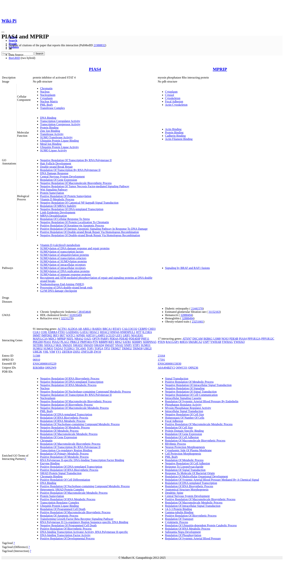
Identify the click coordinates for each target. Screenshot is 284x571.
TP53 (107, 348)
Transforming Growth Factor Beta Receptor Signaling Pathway (76, 518)
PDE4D (123, 338)
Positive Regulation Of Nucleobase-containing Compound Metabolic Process (85, 486)
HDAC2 (104, 332)
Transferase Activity (52, 134)
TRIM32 (127, 348)
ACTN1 (62, 328)
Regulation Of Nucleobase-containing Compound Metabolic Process (80, 424)
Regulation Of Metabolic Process (59, 430)
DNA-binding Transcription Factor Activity (65, 535)
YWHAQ (239, 341)
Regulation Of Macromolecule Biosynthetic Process (70, 443)
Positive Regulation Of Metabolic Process (64, 456)
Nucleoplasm (47, 94)
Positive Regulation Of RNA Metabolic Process (67, 499)
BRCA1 (107, 328)
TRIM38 (138, 348)
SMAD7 (109, 345)
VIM (52, 351)
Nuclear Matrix (49, 101)
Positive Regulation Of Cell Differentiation (65, 479)
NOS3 (225, 338)
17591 (161, 359)
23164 (161, 355)
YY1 (58, 351)
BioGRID (14, 57)
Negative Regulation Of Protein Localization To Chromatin (74, 222)
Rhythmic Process (175, 443)
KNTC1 (71, 335)
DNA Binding (48, 117)
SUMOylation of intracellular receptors (63, 264)
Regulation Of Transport (179, 518)
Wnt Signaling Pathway (54, 189)
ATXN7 (187, 338)
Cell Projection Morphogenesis (183, 453)
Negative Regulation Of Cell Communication (191, 394)
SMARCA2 (195, 341)
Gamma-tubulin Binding (179, 512)
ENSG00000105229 (44, 363)
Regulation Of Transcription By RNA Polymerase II (70, 170)
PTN (95, 341)
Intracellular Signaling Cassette (183, 398)
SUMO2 (38, 348)
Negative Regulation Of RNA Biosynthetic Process (69, 378)
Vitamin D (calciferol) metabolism (60, 245)
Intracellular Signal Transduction (184, 411)
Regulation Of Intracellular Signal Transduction (192, 505)
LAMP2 (100, 335)
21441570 (197, 308)
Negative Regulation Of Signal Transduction (191, 391)
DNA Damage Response (54, 173)
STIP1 (136, 345)
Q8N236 (193, 367)
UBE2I (147, 348)
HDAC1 (94, 332)
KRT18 (90, 335)
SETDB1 (38, 345)
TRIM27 (116, 348)
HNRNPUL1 (127, 332)
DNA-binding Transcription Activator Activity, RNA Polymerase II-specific (84, 531)
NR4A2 (78, 338)
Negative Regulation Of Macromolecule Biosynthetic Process (76, 183)
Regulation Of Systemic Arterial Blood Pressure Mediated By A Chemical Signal (212, 479)
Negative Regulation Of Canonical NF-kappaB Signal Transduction (79, 202)
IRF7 (63, 335)
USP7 (206, 341)
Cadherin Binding (175, 135)
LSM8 (217, 338)
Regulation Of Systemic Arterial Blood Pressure (193, 538)
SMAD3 (88, 345)
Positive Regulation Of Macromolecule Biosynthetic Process (75, 512)
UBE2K (37, 351)
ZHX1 (76, 351)
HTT (139, 332)
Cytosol (169, 94)
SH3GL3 (49, 345)
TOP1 (90, 348)
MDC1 (52, 338)
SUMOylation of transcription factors (61, 251)
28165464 (84, 311)
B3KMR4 (38, 367)
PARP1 (105, 338)
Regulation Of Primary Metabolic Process (64, 453)
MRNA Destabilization (53, 215)
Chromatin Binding (51, 476)
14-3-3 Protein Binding (178, 509)
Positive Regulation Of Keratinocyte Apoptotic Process (72, 225)
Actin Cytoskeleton (176, 104)
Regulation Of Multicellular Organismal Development (196, 476)
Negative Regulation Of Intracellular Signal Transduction (198, 385)
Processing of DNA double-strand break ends (66, 287)
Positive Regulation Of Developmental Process (67, 538)
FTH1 (61, 332)
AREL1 (87, 328)
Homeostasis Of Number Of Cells (184, 417)
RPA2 (118, 341)
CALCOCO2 (129, 328)
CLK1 (36, 332)
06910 (36, 359)
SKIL (58, 345)
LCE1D (110, 335)
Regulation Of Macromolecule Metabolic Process (68, 434)
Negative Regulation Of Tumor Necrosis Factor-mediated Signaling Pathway (84, 186)
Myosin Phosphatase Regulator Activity (188, 407)
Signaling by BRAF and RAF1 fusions (187, 267)
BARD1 (97, 328)
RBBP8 (103, 341)
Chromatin (46, 88)
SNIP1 (128, 345)
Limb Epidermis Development (57, 212)
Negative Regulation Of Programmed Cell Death (68, 525)
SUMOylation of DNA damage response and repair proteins (74, 248)
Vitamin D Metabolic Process (57, 199)
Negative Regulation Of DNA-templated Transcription (71, 209)
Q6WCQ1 (181, 367)
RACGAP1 (172, 341)
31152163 (214, 311)
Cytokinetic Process (176, 522)
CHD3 (152, 328)
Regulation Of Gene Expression (58, 179)
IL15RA (147, 332)
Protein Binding (49, 127)
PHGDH (38, 341)
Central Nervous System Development (62, 176)
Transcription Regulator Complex (59, 502)
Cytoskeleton (172, 98)
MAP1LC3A (40, 338)
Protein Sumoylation (52, 192)
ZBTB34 (67, 351)
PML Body (46, 104)
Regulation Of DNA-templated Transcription (66, 414)
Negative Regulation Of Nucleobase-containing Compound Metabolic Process (85, 391)
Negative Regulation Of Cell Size (184, 414)
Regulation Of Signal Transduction (185, 469)
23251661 (197, 321)
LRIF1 (127, 335)
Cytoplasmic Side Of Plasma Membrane (188, 450)
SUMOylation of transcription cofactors (63, 258)
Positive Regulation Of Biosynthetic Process (65, 528)
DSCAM (197, 338)
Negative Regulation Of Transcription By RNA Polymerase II (76, 160)
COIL (44, 332)
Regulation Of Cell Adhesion (182, 437)
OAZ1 (87, 338)
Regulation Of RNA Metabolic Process (62, 420)
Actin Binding (173, 129)
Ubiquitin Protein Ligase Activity (59, 147)
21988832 (99, 45)
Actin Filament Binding (179, 139)
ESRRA (52, 332)
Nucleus (44, 91)
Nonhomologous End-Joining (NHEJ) (62, 284)
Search (13, 40)
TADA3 (58, 348)
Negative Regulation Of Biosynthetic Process (66, 404)
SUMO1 (146, 345)
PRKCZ (75, 341)
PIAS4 (95, 69)
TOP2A (98, 348)
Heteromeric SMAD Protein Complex (62, 489)
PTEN (161, 341)
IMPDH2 (46, 335)
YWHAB (215, 341)
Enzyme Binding (50, 463)
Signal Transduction (176, 378)
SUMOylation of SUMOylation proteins (63, 261)
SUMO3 (48, 348)
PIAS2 (56, 341)
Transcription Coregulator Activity (60, 121)
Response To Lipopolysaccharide (184, 466)
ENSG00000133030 (169, 363)
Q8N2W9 (50, 367)
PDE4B (233, 338)
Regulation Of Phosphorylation (183, 535)
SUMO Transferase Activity (56, 137)
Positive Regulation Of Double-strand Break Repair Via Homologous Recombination (89, 232)
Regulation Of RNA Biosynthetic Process (64, 417)
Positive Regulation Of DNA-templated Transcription (71, 466)
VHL (46, 351)
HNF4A (115, 332)
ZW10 (97, 351)
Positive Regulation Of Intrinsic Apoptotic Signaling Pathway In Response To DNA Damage (94, 228)
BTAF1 (117, 328)
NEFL (70, 338)
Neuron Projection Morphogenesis (185, 447)
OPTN (96, 338)
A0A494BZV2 (166, 367)
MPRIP (220, 69)
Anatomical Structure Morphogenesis (186, 489)
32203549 (75, 315)
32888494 (186, 315)
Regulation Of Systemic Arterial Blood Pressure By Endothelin (201, 401)
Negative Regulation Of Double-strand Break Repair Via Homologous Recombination (90, 235)
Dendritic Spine (174, 492)
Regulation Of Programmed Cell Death (62, 509)
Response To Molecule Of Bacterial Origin (190, 473)
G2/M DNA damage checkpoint (58, 290)
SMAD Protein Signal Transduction (61, 473)
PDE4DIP (134, 338)
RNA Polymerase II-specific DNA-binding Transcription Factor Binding (82, 460)
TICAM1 (80, 348)
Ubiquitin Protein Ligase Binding (59, 140)
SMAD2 (78, 345)
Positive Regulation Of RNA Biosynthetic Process (69, 469)
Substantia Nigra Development (183, 531)
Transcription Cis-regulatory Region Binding (66, 450)
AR (80, 328)
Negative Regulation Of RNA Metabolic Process (68, 385)
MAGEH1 (137, 335)
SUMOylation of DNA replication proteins (65, 271)
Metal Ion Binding (50, 143)
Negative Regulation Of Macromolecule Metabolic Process (74, 407)
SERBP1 (137, 341)
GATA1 (84, 332)
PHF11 (145, 338)
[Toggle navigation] (2, 32)
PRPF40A (86, 341)
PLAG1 (65, 341)
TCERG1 (69, 348)
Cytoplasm (46, 98)
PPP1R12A (253, 338)
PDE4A (114, 338)
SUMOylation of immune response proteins (65, 274)
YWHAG (227, 341)
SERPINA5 (149, 341)
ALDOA (72, 328)
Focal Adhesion (174, 101)
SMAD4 (99, 345)
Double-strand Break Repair (56, 166)
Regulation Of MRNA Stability (58, 205)
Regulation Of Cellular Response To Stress (65, 218)
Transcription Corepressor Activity (60, 124)
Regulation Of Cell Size (179, 427)
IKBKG (208, 338)
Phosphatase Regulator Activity (183, 404)
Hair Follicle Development (55, 163)
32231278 (66, 318)
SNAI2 (119, 345)
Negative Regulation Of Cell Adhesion (187, 463)
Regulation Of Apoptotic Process (59, 515)
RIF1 (111, 341)
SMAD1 (67, 345)
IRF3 (56, 335)
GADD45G (72, 332)
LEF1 (118, 335)
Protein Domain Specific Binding (184, 430)
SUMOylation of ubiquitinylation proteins (64, 254)
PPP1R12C (267, 338)
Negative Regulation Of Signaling (184, 388)
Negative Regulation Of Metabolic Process (65, 427)
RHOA (184, 341)
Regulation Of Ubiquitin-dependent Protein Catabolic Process (201, 525)
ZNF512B (87, 351)
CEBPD (142, 328)
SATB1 (127, 341)
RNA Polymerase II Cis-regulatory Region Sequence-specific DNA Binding (84, 522)
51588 (36, 355)
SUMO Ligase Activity (53, 150)
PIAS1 (47, 341)
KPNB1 (80, 335)
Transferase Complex (52, 108)
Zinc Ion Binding (50, 130)
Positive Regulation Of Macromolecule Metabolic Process (74, 492)
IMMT (37, 335)
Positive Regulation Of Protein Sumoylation (65, 196)
